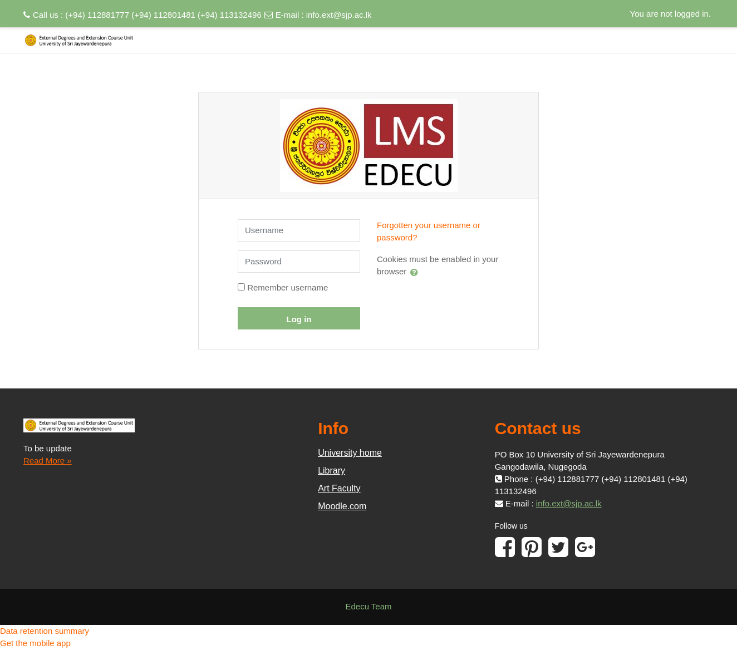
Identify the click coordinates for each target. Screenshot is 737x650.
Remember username (287, 287)
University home (350, 452)
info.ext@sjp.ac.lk (339, 14)
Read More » (47, 460)
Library (331, 470)
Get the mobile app (35, 643)
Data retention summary (44, 631)
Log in (299, 319)
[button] (416, 272)
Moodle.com (342, 506)
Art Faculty (339, 488)
